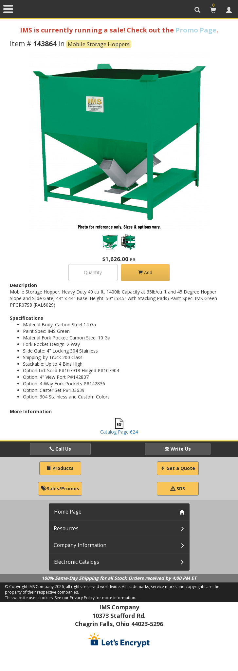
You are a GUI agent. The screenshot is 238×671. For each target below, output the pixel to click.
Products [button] (60, 468)
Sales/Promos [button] (60, 488)
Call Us (60, 449)
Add (145, 272)
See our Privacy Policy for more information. (95, 597)
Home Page (68, 511)
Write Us (178, 449)
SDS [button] (178, 488)
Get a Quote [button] (177, 468)
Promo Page (195, 30)
